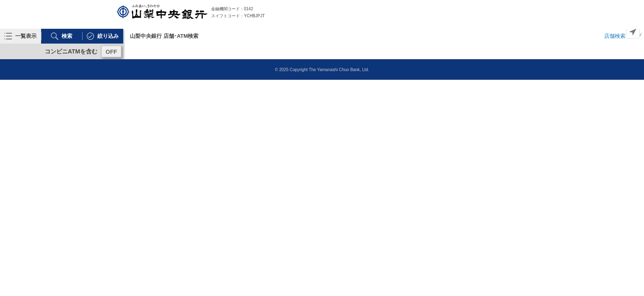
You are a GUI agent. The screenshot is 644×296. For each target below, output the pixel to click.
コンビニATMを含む (71, 51)
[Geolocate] (632, 31)
